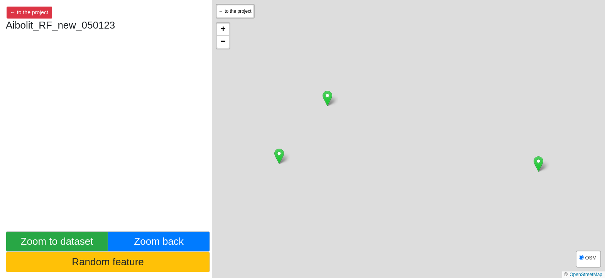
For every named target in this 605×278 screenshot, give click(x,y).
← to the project (29, 12)
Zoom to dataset (57, 241)
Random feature (108, 262)
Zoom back (159, 241)
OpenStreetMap (586, 274)
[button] (538, 164)
